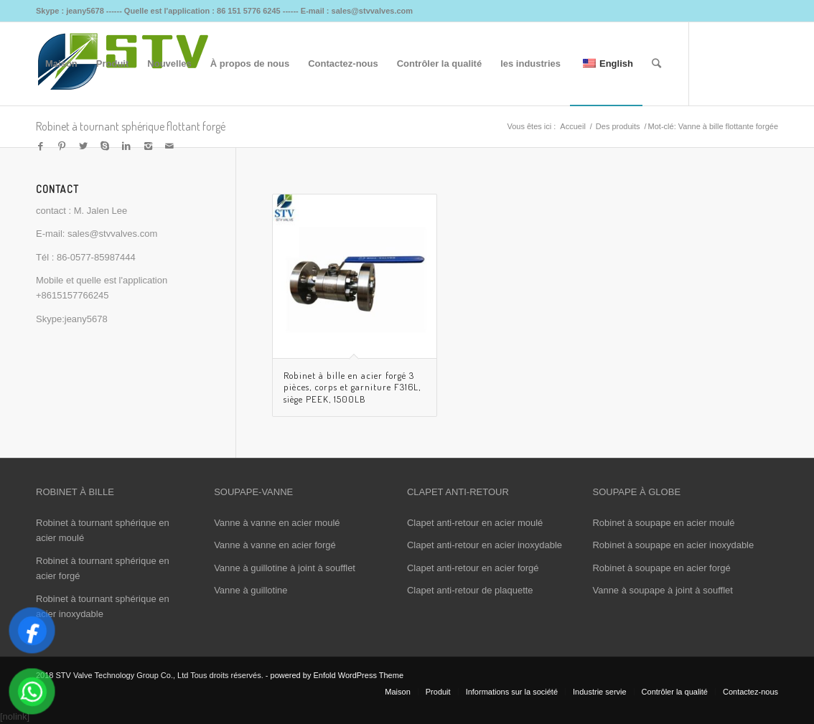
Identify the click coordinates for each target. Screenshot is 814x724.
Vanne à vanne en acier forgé (275, 545)
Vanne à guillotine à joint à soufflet (284, 568)
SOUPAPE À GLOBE (636, 491)
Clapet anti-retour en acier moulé (475, 522)
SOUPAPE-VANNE (253, 491)
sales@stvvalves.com (112, 233)
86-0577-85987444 (96, 257)
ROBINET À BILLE (75, 491)
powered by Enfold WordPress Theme (337, 675)
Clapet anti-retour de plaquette (470, 590)
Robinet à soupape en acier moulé (663, 522)
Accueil (572, 126)
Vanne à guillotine (250, 590)
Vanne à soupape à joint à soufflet (662, 590)
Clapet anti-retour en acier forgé (473, 568)
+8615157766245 (72, 295)
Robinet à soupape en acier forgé (661, 568)
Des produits (618, 126)
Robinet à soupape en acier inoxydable (673, 545)
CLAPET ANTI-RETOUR (458, 491)
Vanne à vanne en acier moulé (277, 522)
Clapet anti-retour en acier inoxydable (484, 545)
